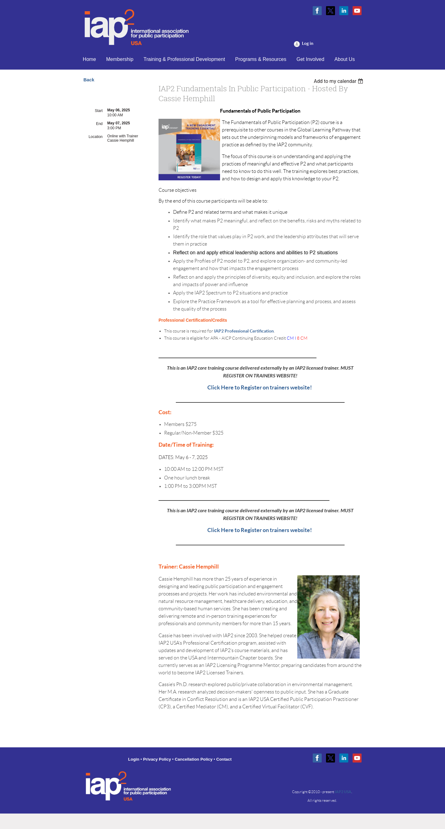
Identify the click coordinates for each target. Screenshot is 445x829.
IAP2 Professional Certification (244, 331)
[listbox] (339, 81)
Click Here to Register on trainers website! (260, 387)
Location (96, 137)
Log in (307, 43)
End (99, 124)
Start (99, 111)
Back (88, 79)
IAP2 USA (343, 792)
